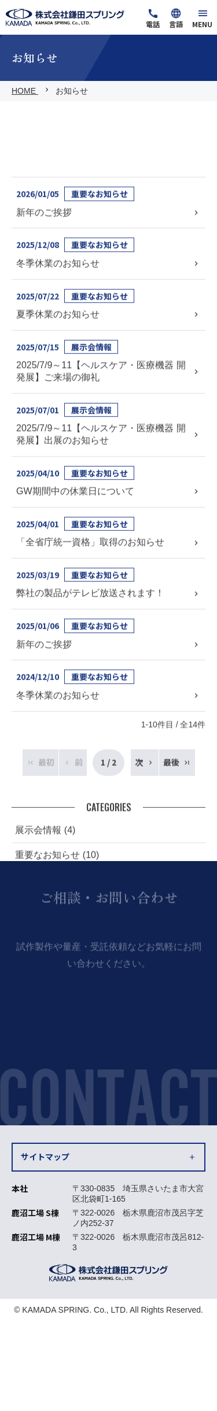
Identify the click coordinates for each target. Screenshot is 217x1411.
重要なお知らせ (99, 301)
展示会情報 (91, 454)
